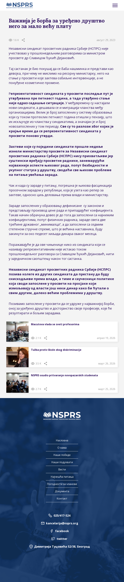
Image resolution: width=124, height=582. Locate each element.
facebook (62, 531)
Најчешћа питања (62, 476)
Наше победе (62, 455)
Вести (62, 469)
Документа (62, 491)
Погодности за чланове (62, 484)
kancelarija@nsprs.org (62, 523)
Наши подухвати (62, 462)
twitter (62, 539)
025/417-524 (62, 515)
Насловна (62, 440)
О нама (62, 447)
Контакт (62, 498)
